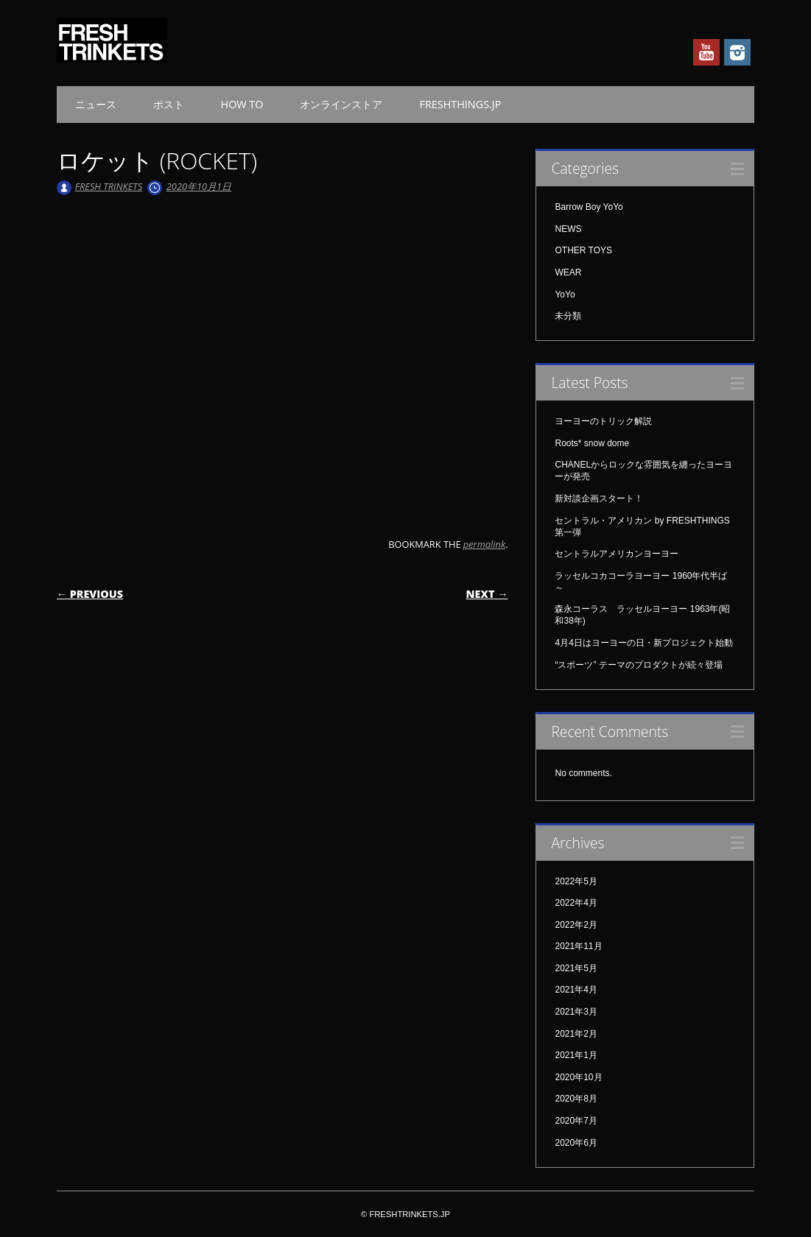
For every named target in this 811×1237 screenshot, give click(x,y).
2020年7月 (576, 1121)
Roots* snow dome (592, 443)
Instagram (737, 52)
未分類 (568, 316)
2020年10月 (578, 1077)
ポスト (168, 104)
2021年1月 (576, 1055)
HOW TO (242, 104)
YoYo (565, 294)
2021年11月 (578, 946)
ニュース (95, 104)
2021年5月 (576, 968)
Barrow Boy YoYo (588, 207)
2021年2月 (576, 1034)
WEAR (568, 272)
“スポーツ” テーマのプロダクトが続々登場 (638, 665)
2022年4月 (576, 903)
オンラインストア (341, 104)
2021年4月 (576, 989)
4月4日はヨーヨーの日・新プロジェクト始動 (643, 643)
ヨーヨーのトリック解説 (603, 421)
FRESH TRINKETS (108, 186)
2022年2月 (576, 925)
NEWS (568, 229)
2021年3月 (576, 1012)
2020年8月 (576, 1098)
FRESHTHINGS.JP (460, 104)
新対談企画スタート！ (599, 498)
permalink (484, 544)
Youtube (706, 52)
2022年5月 (576, 881)
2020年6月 (576, 1143)
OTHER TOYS (583, 250)
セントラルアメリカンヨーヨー (616, 554)
